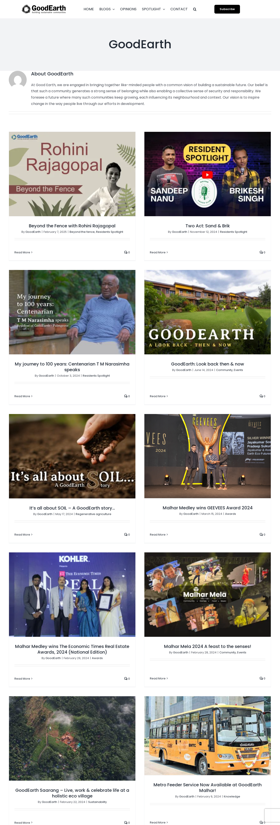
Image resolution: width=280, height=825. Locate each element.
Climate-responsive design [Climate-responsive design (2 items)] (237, 665)
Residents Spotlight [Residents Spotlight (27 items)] (231, 762)
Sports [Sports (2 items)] (257, 762)
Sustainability (238, 550)
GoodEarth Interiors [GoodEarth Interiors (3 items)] (231, 714)
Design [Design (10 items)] (256, 681)
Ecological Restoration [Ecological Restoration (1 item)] (249, 690)
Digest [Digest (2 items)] (221, 690)
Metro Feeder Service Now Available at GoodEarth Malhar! (102, 629)
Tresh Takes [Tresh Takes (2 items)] (225, 786)
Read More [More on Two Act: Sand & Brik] (123, 252)
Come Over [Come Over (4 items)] (225, 673)
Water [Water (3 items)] (221, 794)
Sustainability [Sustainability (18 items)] (226, 770)
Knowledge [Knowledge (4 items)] (255, 738)
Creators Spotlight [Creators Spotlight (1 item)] (230, 681)
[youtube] (231, 810)
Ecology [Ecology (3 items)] (222, 698)
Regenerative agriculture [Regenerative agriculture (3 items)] (235, 754)
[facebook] (215, 810)
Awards (265, 390)
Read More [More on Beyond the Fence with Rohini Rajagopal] (22, 252)
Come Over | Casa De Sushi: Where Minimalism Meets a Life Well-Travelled (174, 663)
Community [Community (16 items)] (249, 673)
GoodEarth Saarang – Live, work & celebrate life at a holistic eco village (213, 541)
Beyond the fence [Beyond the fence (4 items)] (248, 657)
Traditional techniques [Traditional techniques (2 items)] (234, 778)
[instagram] (223, 810)
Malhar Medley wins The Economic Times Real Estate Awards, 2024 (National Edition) (72, 510)
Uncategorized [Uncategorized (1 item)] (252, 786)
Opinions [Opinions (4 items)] (243, 746)
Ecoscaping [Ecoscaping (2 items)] (243, 698)
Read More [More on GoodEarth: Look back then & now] (52, 379)
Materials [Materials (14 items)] (223, 746)
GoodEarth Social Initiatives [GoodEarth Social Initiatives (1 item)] (237, 722)
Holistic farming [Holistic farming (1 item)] (228, 738)
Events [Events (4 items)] (263, 698)
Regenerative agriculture (164, 390)
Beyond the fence (82, 232)
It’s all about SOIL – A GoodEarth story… (142, 384)
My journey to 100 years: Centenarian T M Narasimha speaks (213, 259)
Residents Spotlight (236, 268)
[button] (194, 9)
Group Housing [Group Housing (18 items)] (227, 730)
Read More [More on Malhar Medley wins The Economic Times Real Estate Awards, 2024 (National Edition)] (22, 539)
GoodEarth (33, 232)
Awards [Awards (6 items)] (222, 657)
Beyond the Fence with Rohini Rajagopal (72, 226)
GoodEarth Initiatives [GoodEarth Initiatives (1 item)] (232, 706)
